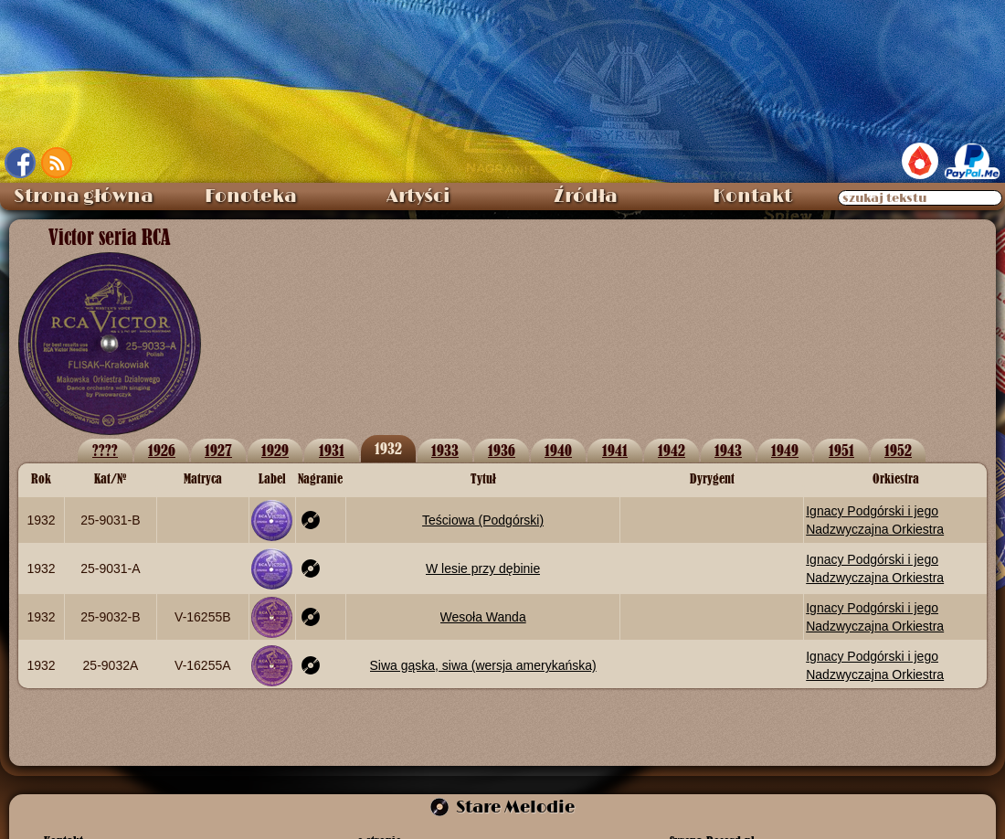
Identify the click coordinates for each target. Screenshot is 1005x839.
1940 (558, 450)
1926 (161, 450)
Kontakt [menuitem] (752, 196)
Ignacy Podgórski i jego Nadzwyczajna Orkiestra (875, 520)
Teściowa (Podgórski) (483, 520)
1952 (898, 450)
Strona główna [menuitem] (83, 196)
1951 (841, 450)
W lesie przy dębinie (483, 568)
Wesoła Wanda (483, 617)
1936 (501, 450)
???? (105, 450)
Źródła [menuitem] (586, 196)
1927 (218, 450)
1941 (615, 450)
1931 (331, 450)
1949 (785, 450)
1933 (445, 450)
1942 (671, 450)
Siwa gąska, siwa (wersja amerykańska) (483, 665)
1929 (275, 450)
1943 (728, 450)
